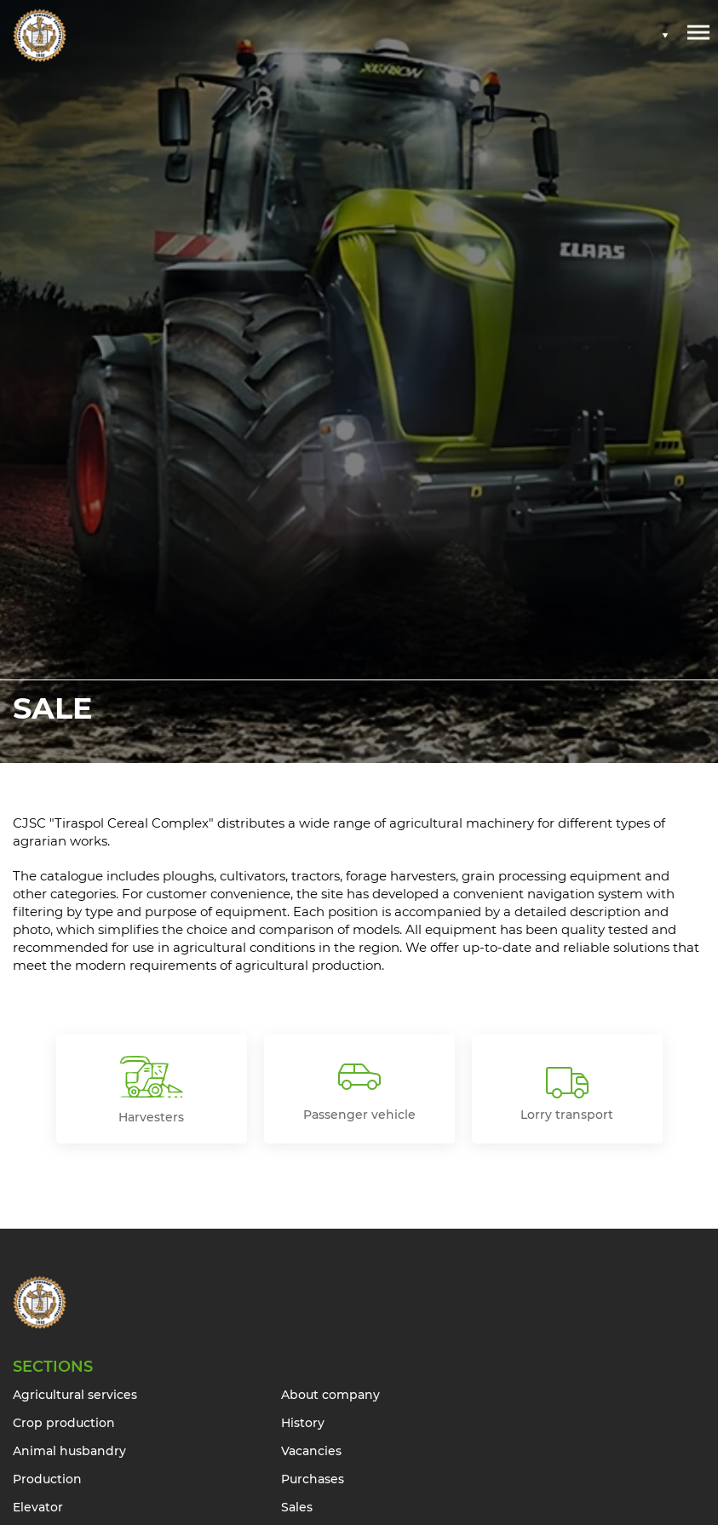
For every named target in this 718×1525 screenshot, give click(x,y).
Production (47, 1479)
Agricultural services (75, 1394)
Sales (297, 1507)
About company (330, 1394)
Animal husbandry (69, 1451)
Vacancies (311, 1451)
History (303, 1422)
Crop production (64, 1422)
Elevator (38, 1507)
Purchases (312, 1479)
